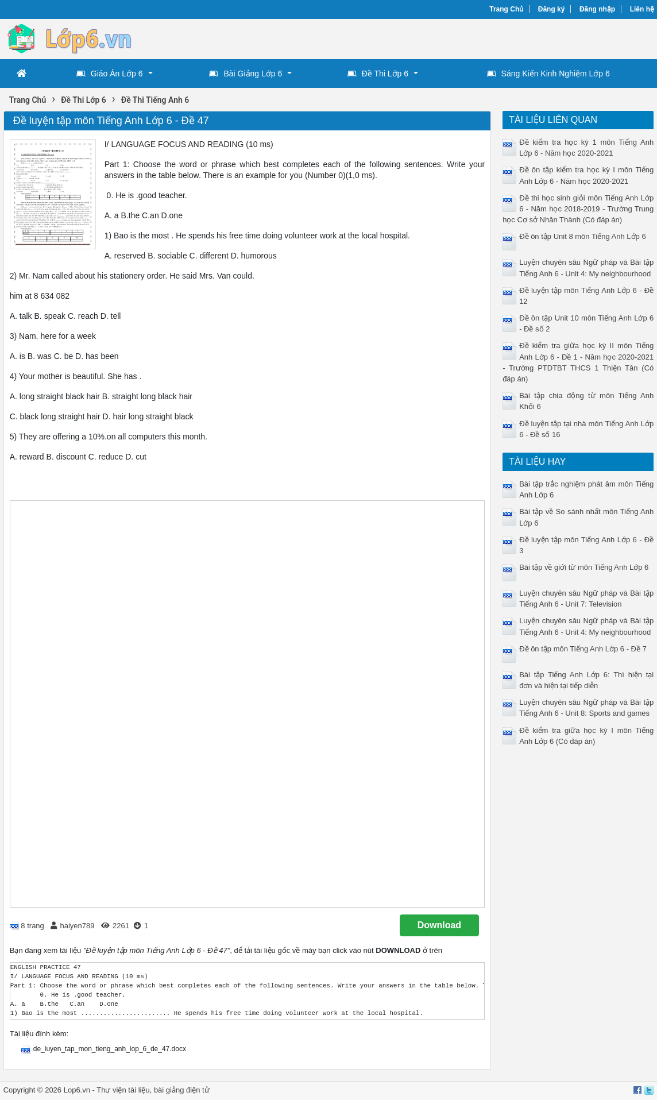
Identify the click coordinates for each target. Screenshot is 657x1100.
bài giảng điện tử (182, 1090)
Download (439, 925)
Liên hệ (642, 9)
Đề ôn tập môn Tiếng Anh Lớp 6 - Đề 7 (583, 648)
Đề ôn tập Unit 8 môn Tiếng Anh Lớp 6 (582, 236)
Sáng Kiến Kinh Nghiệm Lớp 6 (548, 73)
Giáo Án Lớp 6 (109, 73)
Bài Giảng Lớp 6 (245, 73)
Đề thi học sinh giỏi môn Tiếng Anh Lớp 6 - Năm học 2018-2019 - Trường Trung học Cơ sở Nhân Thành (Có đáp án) (578, 209)
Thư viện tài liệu (122, 1090)
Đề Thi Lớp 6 (377, 73)
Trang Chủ (506, 9)
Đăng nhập (597, 9)
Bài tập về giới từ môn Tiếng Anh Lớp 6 (583, 567)
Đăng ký (551, 9)
